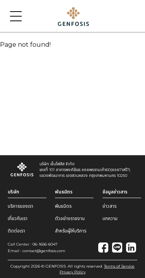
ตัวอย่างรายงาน (70, 218)
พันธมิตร (63, 206)
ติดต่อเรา (16, 231)
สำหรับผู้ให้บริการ (70, 231)
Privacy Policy (72, 272)
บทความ (110, 218)
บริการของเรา (20, 206)
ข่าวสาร (109, 206)
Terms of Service (119, 266)
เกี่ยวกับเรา (17, 218)
